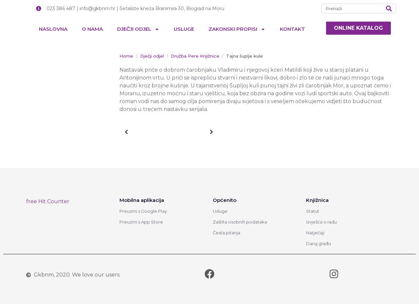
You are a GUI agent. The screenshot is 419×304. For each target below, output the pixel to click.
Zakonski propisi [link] (237, 29)
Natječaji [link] (315, 232)
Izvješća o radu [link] (321, 221)
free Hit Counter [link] (47, 201)
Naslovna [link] (53, 29)
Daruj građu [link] (318, 243)
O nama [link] (92, 29)
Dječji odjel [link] (138, 29)
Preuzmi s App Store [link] (141, 221)
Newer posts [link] (195, 132)
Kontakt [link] (292, 29)
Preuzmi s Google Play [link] (143, 211)
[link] (358, 28)
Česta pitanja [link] (226, 232)
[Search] (389, 8)
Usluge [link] (184, 29)
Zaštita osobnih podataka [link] (240, 221)
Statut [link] (312, 211)
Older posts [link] (141, 132)
